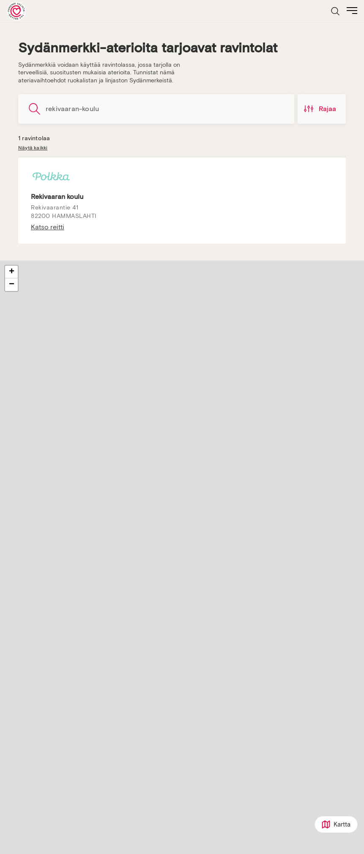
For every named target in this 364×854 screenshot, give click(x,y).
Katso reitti (47, 227)
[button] (11, 272)
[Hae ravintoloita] (156, 109)
